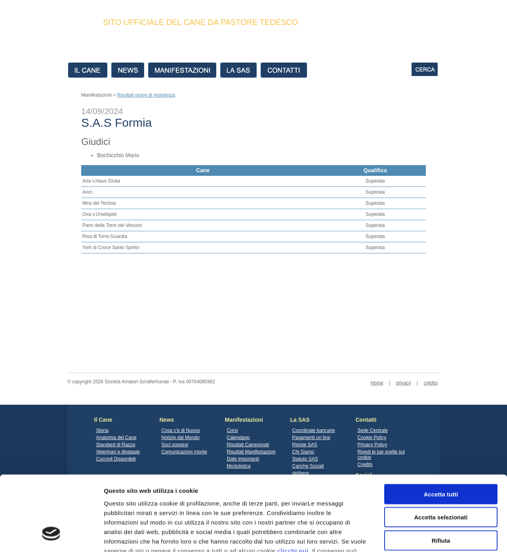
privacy (403, 383)
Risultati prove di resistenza (146, 95)
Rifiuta (441, 476)
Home (377, 383)
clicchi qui (293, 486)
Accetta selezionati (440, 452)
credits (431, 383)
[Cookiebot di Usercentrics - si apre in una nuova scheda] (51, 536)
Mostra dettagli (416, 536)
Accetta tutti (441, 429)
